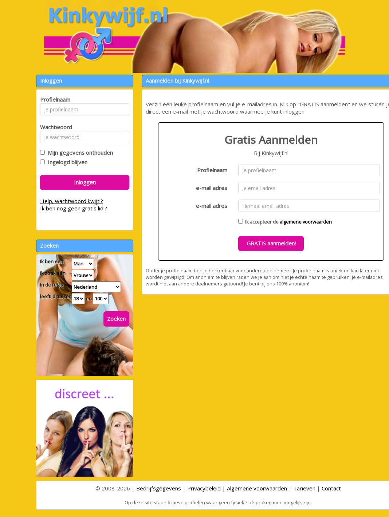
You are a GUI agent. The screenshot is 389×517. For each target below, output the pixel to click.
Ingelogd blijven (66, 162)
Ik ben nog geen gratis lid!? (73, 208)
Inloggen (85, 182)
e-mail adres (211, 188)
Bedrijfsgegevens (158, 488)
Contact (331, 488)
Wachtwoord (54, 127)
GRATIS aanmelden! (271, 243)
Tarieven (304, 488)
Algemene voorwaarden (257, 488)
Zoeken (116, 318)
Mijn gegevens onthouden (79, 152)
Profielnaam (212, 170)
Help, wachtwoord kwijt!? (71, 201)
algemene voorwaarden (306, 221)
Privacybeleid (204, 488)
